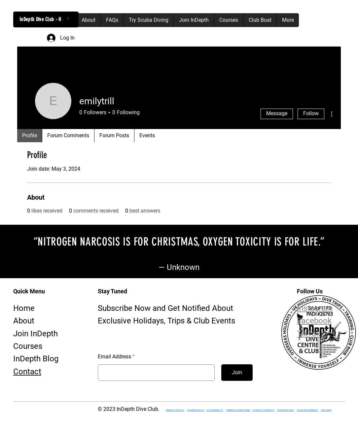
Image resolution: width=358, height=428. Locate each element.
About (23, 320)
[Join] (237, 372)
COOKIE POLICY (195, 410)
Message (276, 113)
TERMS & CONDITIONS (238, 410)
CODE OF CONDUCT (263, 410)
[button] (65, 20)
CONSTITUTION (285, 410)
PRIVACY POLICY (175, 410)
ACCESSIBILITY (215, 410)
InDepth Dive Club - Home (44, 19)
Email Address (114, 356)
